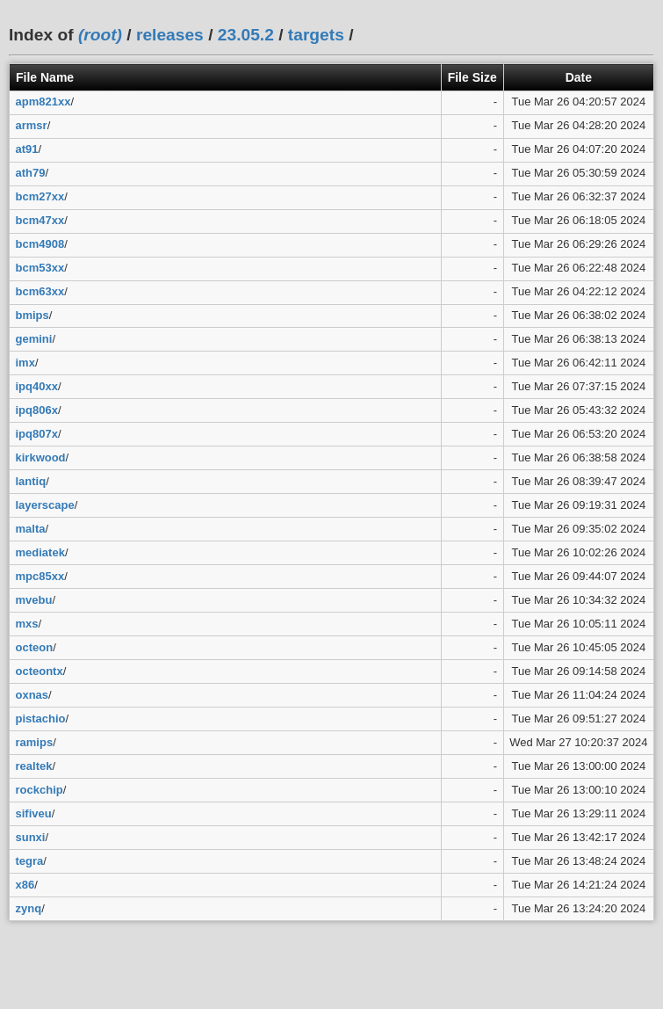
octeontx (39, 671)
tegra (30, 860)
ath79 (31, 172)
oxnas (32, 694)
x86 (25, 884)
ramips (35, 742)
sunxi (31, 837)
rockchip (39, 789)
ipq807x (37, 433)
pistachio (41, 718)
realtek (34, 766)
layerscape (45, 505)
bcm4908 (40, 243)
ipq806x (37, 410)
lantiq (31, 481)
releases (170, 34)
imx (25, 362)
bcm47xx (40, 220)
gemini (34, 338)
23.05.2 (246, 34)
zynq (29, 908)
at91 (27, 149)
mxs (27, 623)
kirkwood (41, 457)
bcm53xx (40, 267)
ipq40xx (37, 386)
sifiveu (34, 813)
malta (31, 528)
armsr (31, 125)
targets (316, 34)
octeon (35, 647)
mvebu (34, 599)
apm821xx (43, 101)
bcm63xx (40, 291)
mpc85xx (40, 576)
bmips (32, 315)
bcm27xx (40, 196)
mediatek (40, 552)
